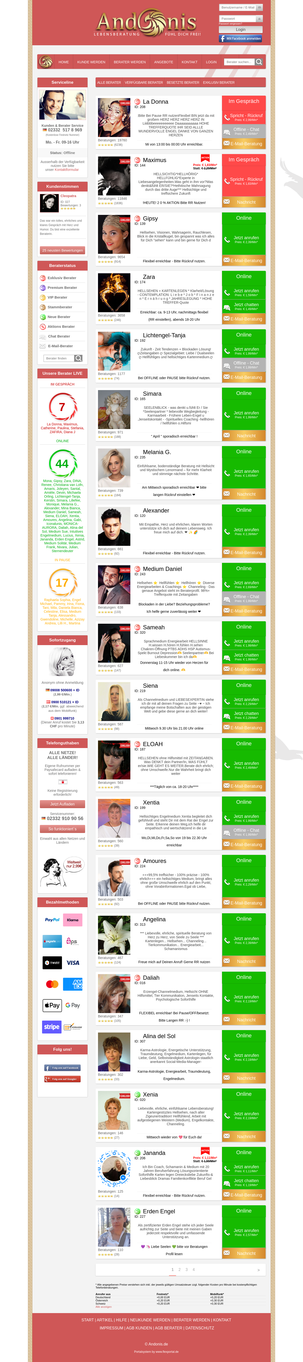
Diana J (69, 432)
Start (87, 1320)
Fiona (79, 604)
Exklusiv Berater (62, 278)
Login (211, 62)
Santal (75, 489)
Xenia (79, 535)
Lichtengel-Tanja (67, 496)
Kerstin (49, 500)
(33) (108, 1079)
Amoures (50, 520)
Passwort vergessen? (230, 23)
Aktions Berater (61, 326)
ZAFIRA (56, 432)
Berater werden (130, 62)
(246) (109, 320)
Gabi (77, 520)
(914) (109, 261)
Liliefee (74, 500)
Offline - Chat (246, 129)
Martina (74, 623)
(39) (108, 845)
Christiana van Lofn (68, 485)
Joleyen (62, 489)
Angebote (163, 62)
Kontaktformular (67, 170)
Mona (47, 481)
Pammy (59, 604)
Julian (73, 547)
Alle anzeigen (104, 1306)
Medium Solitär (55, 543)
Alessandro (66, 615)
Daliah (63, 528)
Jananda (46, 539)
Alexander (51, 508)
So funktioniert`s (62, 829)
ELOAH (61, 516)
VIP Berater (57, 297)
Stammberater (60, 307)
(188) (109, 437)
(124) (109, 962)
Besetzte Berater (183, 82)
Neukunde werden (150, 1320)
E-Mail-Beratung (246, 143)
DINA (77, 481)
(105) (109, 1021)
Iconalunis (54, 524)
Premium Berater (62, 287)
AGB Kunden (139, 1328)
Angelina (65, 520)
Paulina (63, 428)
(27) (108, 1137)
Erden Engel (64, 539)
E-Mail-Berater (60, 346)
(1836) (110, 203)
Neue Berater (59, 317)
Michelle (66, 619)
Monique (52, 504)
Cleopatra (68, 196)
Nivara (62, 547)
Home (64, 62)
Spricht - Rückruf (246, 115)
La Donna (54, 424)
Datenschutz (200, 1328)
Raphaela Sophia (57, 600)
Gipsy (57, 481)
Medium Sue (58, 531)
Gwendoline (49, 619)
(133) (109, 612)
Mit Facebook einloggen (240, 38)
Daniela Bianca (70, 608)
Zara (67, 481)
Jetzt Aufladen (62, 804)
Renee (46, 485)
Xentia (74, 516)
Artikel (105, 1320)
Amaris (49, 489)
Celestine (51, 611)
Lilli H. (62, 623)
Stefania (77, 428)
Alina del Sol (159, 1036)
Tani (46, 608)
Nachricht (246, 202)
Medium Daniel (54, 512)
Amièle (49, 492)
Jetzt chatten (246, 304)
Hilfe (121, 1320)
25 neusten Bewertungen (62, 250)
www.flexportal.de (167, 1351)
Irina (70, 604)
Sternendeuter (62, 551)
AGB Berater (168, 1328)
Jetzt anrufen (246, 237)
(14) (108, 1196)
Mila (54, 608)
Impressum (111, 1328)
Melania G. (69, 504)
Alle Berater (109, 82)
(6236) (110, 144)
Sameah (74, 512)
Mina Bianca (70, 508)
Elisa (63, 611)
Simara (61, 500)
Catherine (48, 428)
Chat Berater (59, 336)
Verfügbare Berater (144, 82)
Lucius (68, 535)
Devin (60, 492)
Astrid (79, 539)
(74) (108, 378)
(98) (108, 729)
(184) (109, 495)
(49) (108, 787)
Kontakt (189, 62)
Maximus (70, 424)
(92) (108, 553)
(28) (108, 1254)
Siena (49, 516)
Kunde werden (91, 62)
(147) (109, 670)
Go (259, 61)
